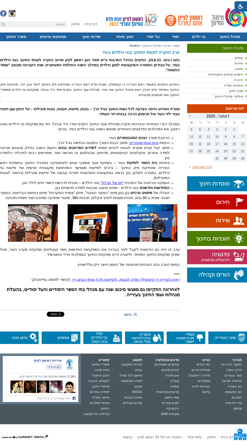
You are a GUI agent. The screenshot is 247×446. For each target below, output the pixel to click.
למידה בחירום (100, 392)
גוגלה (138, 370)
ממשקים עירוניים (53, 37)
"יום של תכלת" (112, 183)
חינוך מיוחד (124, 37)
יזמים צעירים (170, 403)
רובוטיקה (172, 408)
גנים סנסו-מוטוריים (143, 143)
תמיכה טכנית (133, 397)
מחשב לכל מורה (130, 375)
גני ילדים (198, 37)
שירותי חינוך (91, 37)
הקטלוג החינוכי (99, 381)
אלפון (239, 69)
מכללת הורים (201, 370)
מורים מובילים (132, 403)
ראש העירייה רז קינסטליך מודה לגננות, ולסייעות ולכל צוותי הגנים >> (125, 280)
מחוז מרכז (102, 370)
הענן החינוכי (101, 375)
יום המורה (235, 386)
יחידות (239, 63)
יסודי (175, 37)
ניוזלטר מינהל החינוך (228, 96)
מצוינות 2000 (170, 414)
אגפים (239, 58)
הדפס (128, 314)
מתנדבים (204, 381)
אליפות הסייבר (232, 381)
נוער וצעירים (233, 375)
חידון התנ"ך (234, 370)
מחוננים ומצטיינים (166, 364)
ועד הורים (203, 364)
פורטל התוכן (101, 386)
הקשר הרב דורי (231, 364)
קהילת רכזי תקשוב (96, 414)
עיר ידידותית (233, 403)
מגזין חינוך (236, 91)
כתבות (238, 80)
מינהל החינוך (229, 37)
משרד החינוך (16, 37)
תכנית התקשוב (131, 364)
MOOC (137, 392)
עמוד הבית (172, 46)
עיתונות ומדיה (233, 85)
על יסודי (153, 37)
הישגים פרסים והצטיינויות (225, 74)
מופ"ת (175, 381)
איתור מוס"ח (101, 397)
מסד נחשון (172, 397)
